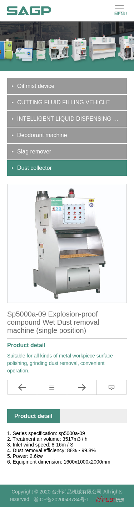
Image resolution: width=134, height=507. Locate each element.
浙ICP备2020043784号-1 (61, 499)
